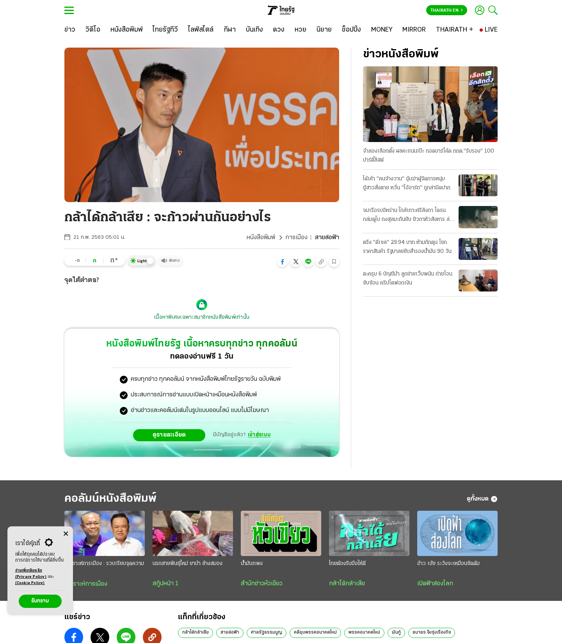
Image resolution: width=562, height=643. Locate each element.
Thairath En (446, 10)
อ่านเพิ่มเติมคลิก (30, 574)
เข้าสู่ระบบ (259, 435)
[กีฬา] (230, 30)
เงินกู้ (396, 632)
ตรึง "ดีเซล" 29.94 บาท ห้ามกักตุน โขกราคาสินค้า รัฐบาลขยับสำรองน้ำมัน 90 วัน (407, 247)
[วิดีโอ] (92, 30)
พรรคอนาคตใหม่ (364, 632)
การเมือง (296, 237)
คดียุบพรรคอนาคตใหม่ (315, 632)
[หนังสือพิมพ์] (126, 30)
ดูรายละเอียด (169, 435)
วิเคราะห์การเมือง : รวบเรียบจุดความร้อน (104, 568)
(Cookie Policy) (30, 583)
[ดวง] (279, 30)
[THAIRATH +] (454, 30)
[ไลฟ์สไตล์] (200, 30)
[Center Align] (66, 534)
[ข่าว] (69, 30)
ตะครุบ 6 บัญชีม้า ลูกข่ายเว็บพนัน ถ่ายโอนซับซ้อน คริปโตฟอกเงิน (407, 278)
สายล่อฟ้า (230, 632)
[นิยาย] (324, 30)
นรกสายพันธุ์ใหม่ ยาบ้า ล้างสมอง (187, 564)
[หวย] (300, 30)
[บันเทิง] (254, 30)
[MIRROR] (414, 30)
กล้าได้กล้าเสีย (347, 584)
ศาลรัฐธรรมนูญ (266, 632)
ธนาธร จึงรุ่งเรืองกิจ (432, 632)
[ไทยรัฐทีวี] (165, 30)
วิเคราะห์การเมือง (85, 584)
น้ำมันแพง (252, 564)
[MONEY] (382, 30)
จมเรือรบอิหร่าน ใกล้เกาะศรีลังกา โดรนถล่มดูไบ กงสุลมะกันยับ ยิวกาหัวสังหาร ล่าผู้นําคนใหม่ (407, 216)
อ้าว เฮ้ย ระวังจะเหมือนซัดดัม (448, 564)
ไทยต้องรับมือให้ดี (347, 564)
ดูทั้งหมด (482, 499)
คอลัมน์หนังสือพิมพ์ (110, 499)
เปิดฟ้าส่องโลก (435, 584)
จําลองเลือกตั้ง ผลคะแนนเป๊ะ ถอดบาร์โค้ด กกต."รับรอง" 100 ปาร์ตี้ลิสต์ (428, 155)
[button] (282, 262)
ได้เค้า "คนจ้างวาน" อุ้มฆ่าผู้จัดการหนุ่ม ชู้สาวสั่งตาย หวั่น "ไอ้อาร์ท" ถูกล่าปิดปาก (406, 183)
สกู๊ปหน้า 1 (165, 584)
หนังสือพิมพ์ (261, 237)
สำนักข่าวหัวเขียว (262, 584)
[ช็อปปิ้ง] (351, 30)
